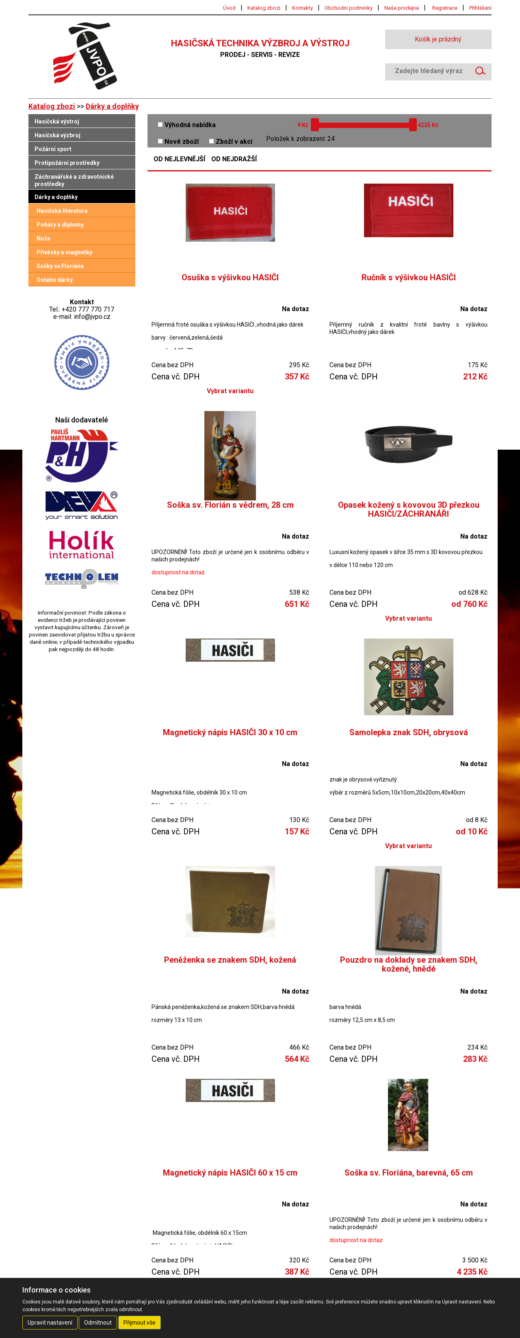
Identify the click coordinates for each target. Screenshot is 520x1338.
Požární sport (53, 149)
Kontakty (302, 8)
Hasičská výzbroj (57, 135)
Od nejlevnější (179, 159)
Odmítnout (98, 1322)
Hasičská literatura (62, 211)
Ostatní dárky (55, 280)
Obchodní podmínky (349, 8)
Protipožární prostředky (67, 163)
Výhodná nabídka (187, 125)
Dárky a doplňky (112, 106)
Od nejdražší (234, 159)
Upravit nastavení (50, 1322)
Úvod (229, 8)
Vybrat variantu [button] (230, 391)
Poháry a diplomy (60, 224)
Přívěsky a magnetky (64, 252)
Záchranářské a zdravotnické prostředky (74, 180)
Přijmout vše (140, 1322)
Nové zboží (178, 141)
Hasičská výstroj (57, 121)
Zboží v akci (230, 141)
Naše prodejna (401, 8)
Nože (43, 238)
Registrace (444, 8)
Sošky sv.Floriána (60, 266)
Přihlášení (480, 8)
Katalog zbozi (263, 8)
